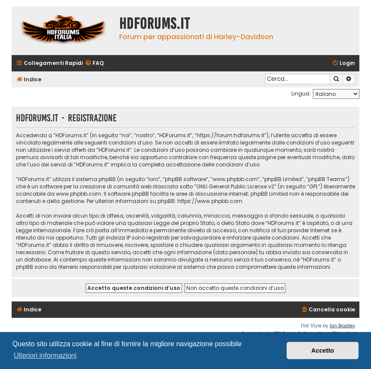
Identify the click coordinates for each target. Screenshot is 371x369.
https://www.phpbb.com (209, 201)
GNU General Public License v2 (235, 186)
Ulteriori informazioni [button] (45, 355)
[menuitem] (94, 63)
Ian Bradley (342, 326)
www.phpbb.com (78, 193)
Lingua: (301, 93)
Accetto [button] (322, 350)
